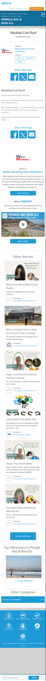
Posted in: (18, 55)
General (20, 62)
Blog (14, 16)
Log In (25, 9)
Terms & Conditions (38, 643)
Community (30, 58)
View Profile (23, 193)
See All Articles (23, 536)
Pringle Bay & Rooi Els (11, 21)
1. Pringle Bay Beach (24, 581)
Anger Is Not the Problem (19, 463)
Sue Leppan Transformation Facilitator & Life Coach (25, 301)
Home (3, 14)
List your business (36, 9)
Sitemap (23, 646)
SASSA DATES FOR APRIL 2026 (21, 419)
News (19, 16)
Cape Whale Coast (14, 14)
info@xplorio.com (22, 643)
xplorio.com (30, 643)
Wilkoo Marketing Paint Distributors (25, 49)
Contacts (11, 9)
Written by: (23, 169)
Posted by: (18, 46)
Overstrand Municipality (22, 435)
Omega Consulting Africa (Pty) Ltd (25, 346)
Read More (23, 241)
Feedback (18, 9)
